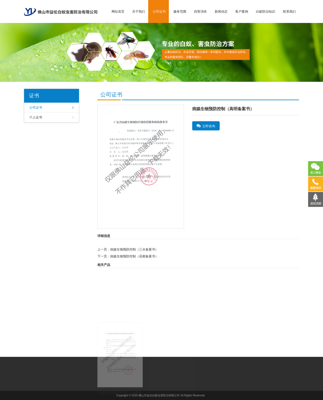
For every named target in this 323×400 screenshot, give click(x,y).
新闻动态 (221, 11)
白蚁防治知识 (265, 11)
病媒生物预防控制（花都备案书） (134, 256)
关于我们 (138, 11)
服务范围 (179, 11)
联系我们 (289, 11)
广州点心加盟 (53, 385)
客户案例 (241, 11)
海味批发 (98, 385)
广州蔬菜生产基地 (77, 385)
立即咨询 (206, 126)
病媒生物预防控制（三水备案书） (134, 249)
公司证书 (159, 11)
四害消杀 (200, 11)
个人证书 (35, 117)
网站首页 (118, 11)
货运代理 (127, 385)
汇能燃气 (112, 385)
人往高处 (142, 385)
